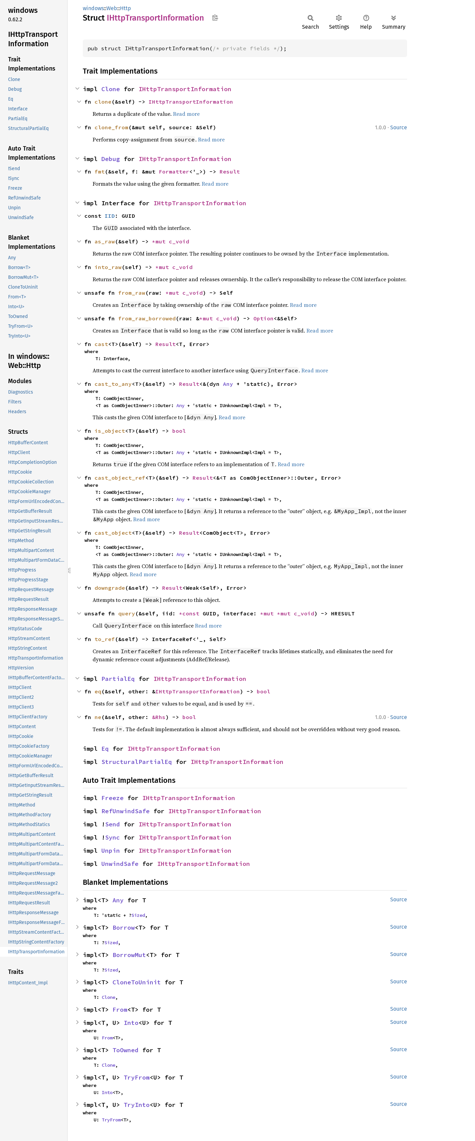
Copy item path (215, 17)
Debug (110, 159)
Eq (105, 748)
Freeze (112, 798)
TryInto (137, 1105)
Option (263, 318)
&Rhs (159, 717)
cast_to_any (113, 383)
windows (93, 8)
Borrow (123, 927)
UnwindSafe (120, 864)
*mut (160, 241)
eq (98, 691)
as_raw (105, 241)
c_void (179, 241)
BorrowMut (129, 955)
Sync (112, 837)
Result (230, 171)
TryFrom (137, 1077)
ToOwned (125, 1050)
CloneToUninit (136, 982)
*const (191, 613)
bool (179, 430)
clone (103, 101)
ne (98, 717)
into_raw (108, 267)
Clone (110, 89)
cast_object (113, 532)
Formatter (174, 171)
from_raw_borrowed (147, 318)
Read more (186, 113)
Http (125, 8)
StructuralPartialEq (136, 762)
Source (398, 127)
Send (112, 824)
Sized (138, 915)
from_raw (131, 292)
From (119, 1009)
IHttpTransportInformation (185, 89)
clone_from (111, 127)
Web (111, 8)
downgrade (110, 587)
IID (110, 215)
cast (101, 344)
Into (131, 1023)
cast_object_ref (120, 477)
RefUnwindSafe (125, 811)
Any (228, 383)
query (126, 613)
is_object (110, 430)
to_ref (105, 639)
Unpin (110, 850)
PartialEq (118, 679)
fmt (100, 171)
